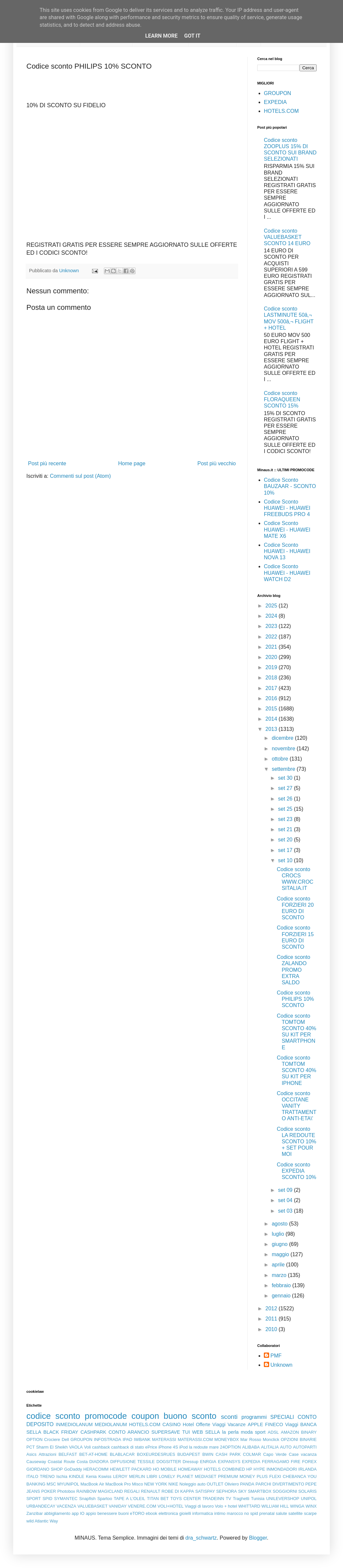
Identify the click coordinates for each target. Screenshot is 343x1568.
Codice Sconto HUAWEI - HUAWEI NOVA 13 (287, 551)
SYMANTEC (66, 1498)
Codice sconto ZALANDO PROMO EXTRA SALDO (293, 969)
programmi (253, 1417)
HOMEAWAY (190, 1469)
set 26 (286, 798)
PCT (30, 1447)
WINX (311, 1506)
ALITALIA (270, 1447)
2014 (272, 719)
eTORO (137, 1513)
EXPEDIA (275, 102)
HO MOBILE (165, 1469)
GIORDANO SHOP (44, 1469)
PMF (276, 1355)
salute (281, 1513)
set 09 (286, 1190)
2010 (272, 1329)
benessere (107, 1513)
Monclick (271, 1439)
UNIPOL (309, 1498)
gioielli (185, 1513)
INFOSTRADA (107, 1439)
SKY (242, 1491)
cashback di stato (127, 1447)
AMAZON (290, 1432)
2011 (272, 1319)
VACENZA (67, 1506)
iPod (183, 1447)
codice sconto (53, 1416)
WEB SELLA (206, 1432)
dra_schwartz (201, 1538)
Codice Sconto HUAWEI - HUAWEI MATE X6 (287, 529)
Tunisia (258, 1498)
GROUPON (277, 93)
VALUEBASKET (93, 1506)
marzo (280, 1275)
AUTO (286, 1447)
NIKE (173, 1484)
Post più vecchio (216, 463)
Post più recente (47, 463)
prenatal (266, 1513)
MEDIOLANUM (111, 1424)
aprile (279, 1264)
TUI (186, 1432)
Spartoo (104, 1498)
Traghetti (241, 1498)
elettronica (168, 1513)
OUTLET (215, 1484)
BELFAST (67, 1454)
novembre (284, 748)
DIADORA (99, 1461)
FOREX (309, 1461)
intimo (220, 1513)
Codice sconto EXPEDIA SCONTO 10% (296, 1171)
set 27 (286, 788)
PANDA (247, 1484)
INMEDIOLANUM (74, 1424)
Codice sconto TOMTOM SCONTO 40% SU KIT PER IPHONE (296, 1070)
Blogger (258, 1538)
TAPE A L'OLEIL (129, 1498)
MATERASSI (164, 1439)
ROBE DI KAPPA (178, 1491)
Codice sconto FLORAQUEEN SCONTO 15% (282, 399)
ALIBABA (251, 1447)
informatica (202, 1513)
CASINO (172, 1424)
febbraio (282, 1285)
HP (249, 1469)
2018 (272, 677)
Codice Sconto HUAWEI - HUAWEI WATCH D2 (287, 573)
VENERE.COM (142, 1506)
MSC (51, 1484)
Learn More (161, 36)
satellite (295, 1513)
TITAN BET (158, 1498)
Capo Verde (275, 1454)
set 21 (286, 829)
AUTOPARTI (305, 1447)
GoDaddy (73, 1469)
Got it (192, 36)
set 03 (286, 1211)
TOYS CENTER (186, 1498)
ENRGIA (208, 1461)
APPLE (255, 1424)
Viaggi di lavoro (199, 1506)
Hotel (188, 1424)
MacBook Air (92, 1484)
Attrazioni (47, 1454)
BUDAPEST (188, 1454)
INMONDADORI (281, 1469)
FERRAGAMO (275, 1461)
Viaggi (291, 1424)
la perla (230, 1432)
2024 (272, 616)
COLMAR (252, 1454)
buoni (123, 1513)
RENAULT (150, 1491)
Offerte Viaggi (211, 1424)
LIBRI (152, 1476)
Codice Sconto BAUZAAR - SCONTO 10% (290, 486)
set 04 (286, 1200)
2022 (272, 636)
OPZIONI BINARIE (299, 1439)
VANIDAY (118, 1506)
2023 (272, 626)
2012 (272, 1308)
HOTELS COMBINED (224, 1469)
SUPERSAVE (165, 1432)
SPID (47, 1498)
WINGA (297, 1506)
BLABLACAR (122, 1454)
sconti (229, 1416)
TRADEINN (213, 1498)
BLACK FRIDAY (61, 1432)
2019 (272, 667)
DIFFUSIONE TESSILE (132, 1461)
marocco (235, 1513)
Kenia (91, 1476)
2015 (272, 708)
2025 (272, 605)
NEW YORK (155, 1484)
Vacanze (237, 1424)
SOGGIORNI (285, 1491)
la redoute (198, 1447)
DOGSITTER (168, 1461)
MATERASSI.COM (195, 1439)
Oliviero (232, 1484)
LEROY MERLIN (129, 1476)
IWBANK (142, 1439)
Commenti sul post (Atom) (80, 476)
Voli (87, 1447)
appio (91, 1513)
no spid (251, 1513)
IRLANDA (307, 1469)
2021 (272, 647)
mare (214, 1447)
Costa (82, 1461)
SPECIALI (282, 1417)
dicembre (283, 738)
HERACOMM (96, 1469)
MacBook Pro (118, 1484)
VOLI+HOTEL (170, 1506)
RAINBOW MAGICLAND (100, 1491)
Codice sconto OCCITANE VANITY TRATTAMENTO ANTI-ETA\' (296, 1106)
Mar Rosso (250, 1439)
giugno (280, 1244)
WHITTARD (249, 1506)
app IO (78, 1513)
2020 (272, 657)
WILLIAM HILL (275, 1506)
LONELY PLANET (176, 1476)
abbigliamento (57, 1513)
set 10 (286, 860)
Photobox (66, 1491)
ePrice (151, 1447)
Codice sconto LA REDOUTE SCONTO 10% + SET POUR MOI (296, 1141)
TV (228, 1498)
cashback (101, 1447)
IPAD (127, 1439)
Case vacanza (303, 1454)
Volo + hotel (226, 1506)
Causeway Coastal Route (50, 1461)
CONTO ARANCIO (129, 1432)
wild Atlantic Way (42, 1521)
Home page (131, 463)
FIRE (295, 1461)
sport (260, 1432)
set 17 (286, 850)
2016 (272, 698)
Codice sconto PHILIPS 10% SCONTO (295, 999)
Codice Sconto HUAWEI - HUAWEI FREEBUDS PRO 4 (287, 508)
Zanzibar (34, 1513)
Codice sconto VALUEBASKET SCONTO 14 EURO (287, 237)
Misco (137, 1484)
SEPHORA (226, 1491)
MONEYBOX (226, 1439)
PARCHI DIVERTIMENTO (280, 1484)
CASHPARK (93, 1432)
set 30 (286, 778)
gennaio (282, 1295)
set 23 (286, 819)
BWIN (207, 1454)
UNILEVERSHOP (282, 1498)
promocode (106, 1416)
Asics (31, 1454)
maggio (281, 1254)
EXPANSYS (229, 1461)
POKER (48, 1491)
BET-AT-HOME (93, 1454)
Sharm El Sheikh (52, 1447)
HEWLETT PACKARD (130, 1469)
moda (247, 1432)
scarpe (310, 1513)
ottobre (281, 759)
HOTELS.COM (281, 111)
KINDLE (76, 1476)
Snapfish (87, 1498)
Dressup (191, 1461)
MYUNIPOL (68, 1484)
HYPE (259, 1469)
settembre (284, 769)
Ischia (61, 1476)
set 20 (286, 839)
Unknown (281, 1365)
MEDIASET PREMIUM (216, 1476)
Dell (65, 1439)
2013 (272, 729)
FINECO (274, 1424)
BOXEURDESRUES (156, 1454)
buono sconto (190, 1416)
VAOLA (76, 1447)
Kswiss (104, 1476)
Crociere (52, 1439)
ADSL (273, 1432)
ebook (151, 1513)
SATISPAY (205, 1491)
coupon (145, 1416)
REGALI (132, 1491)
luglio (279, 1234)
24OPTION (230, 1447)
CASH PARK (228, 1454)
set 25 (286, 809)
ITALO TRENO (40, 1476)
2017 (272, 688)
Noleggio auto (192, 1484)
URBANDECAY (40, 1506)
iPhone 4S (168, 1447)
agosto (280, 1223)
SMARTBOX (259, 1491)
